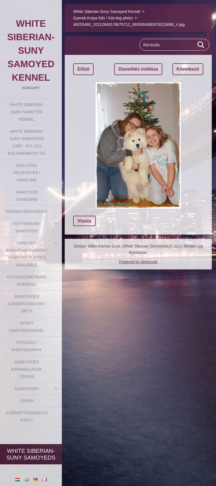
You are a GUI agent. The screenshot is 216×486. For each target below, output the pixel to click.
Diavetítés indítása (138, 69)
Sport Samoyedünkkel (26, 327)
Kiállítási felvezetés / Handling (26, 172)
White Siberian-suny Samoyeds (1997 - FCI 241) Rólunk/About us (27, 142)
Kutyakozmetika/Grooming (26, 281)
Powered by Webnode (138, 262)
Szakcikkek (26, 388)
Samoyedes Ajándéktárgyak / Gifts (26, 303)
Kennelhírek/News (26, 211)
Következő (188, 69)
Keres (201, 44)
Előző (83, 69)
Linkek (27, 401)
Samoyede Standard (26, 196)
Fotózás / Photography (26, 346)
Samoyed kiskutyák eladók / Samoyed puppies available (26, 254)
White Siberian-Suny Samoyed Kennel (26, 112)
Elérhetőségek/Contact (27, 416)
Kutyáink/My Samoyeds (26, 227)
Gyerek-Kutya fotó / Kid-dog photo (103, 18)
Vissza (84, 221)
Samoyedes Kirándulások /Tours (26, 369)
